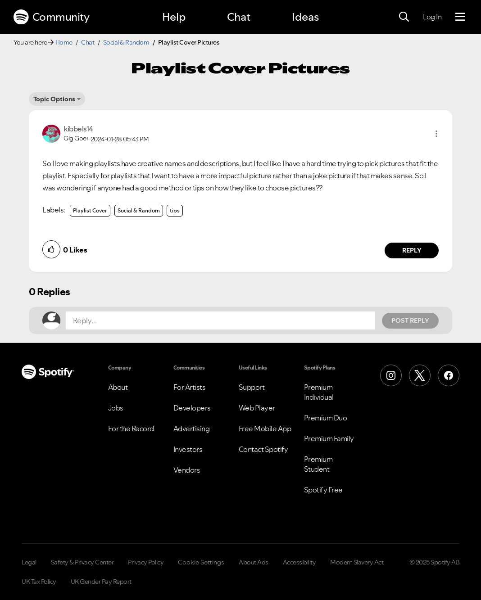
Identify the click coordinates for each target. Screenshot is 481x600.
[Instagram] (391, 375)
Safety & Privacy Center (82, 562)
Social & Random (126, 42)
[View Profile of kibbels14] (78, 129)
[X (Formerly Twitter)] (420, 375)
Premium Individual (319, 392)
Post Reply (410, 320)
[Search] (404, 17)
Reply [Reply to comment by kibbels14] (412, 250)
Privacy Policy (145, 562)
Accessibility (299, 562)
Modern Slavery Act (356, 562)
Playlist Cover (90, 210)
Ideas (305, 16)
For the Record (131, 428)
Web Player (257, 408)
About (118, 387)
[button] (436, 133)
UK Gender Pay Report (101, 581)
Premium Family (329, 438)
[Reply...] (220, 320)
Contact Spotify (263, 449)
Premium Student (318, 464)
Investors (188, 449)
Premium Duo (325, 418)
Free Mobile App (265, 428)
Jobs (115, 408)
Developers (192, 408)
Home (64, 42)
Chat (238, 16)
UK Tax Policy (39, 581)
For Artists (189, 387)
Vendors (186, 470)
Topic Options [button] (54, 99)
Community (51, 17)
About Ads (253, 562)
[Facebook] (448, 375)
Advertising (191, 428)
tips (175, 210)
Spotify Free (323, 490)
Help (174, 16)
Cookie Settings (201, 562)
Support (252, 387)
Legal (29, 562)
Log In (432, 17)
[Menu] (460, 17)
